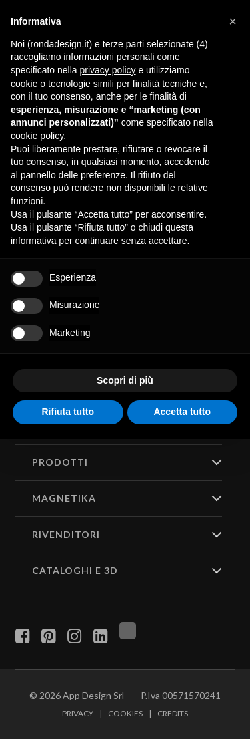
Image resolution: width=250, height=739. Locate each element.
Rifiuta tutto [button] (67, 411)
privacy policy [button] (108, 70)
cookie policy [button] (37, 135)
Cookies (125, 713)
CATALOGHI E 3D (75, 570)
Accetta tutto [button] (182, 411)
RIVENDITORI (66, 534)
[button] (232, 21)
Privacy (77, 713)
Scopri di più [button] (125, 380)
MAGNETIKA (64, 498)
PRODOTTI (60, 462)
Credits (172, 713)
